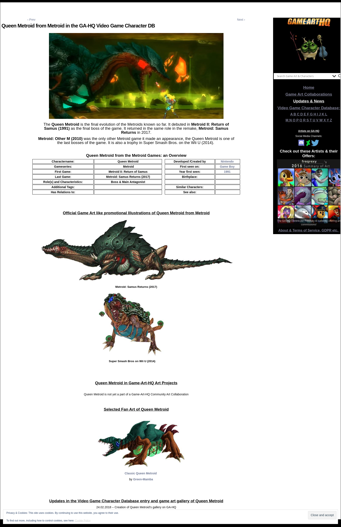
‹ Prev (31, 19)
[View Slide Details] (309, 49)
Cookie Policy (82, 520)
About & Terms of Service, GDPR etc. (308, 230)
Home (308, 87)
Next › (241, 19)
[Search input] (303, 76)
